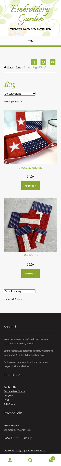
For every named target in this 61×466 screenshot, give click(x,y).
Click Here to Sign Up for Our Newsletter (25, 450)
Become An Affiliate (14, 391)
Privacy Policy (11, 425)
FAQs (6, 399)
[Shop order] (19, 94)
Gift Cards (9, 404)
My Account (10, 460)
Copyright (9, 395)
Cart (48, 458)
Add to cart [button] (30, 185)
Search (30, 460)
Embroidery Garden (30, 14)
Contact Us (10, 387)
